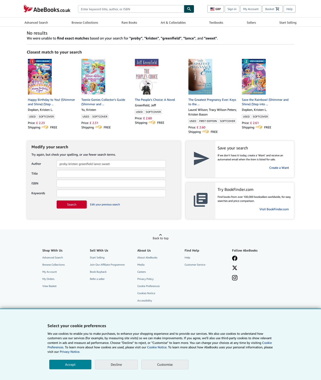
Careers (141, 271)
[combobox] (131, 9)
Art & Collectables (173, 22)
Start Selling (287, 22)
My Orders (48, 279)
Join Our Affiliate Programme (107, 264)
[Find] (189, 9)
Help (289, 9)
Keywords (38, 193)
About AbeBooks (147, 257)
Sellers (251, 22)
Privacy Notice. (70, 351)
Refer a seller (97, 279)
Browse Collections (85, 22)
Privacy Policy (145, 279)
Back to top (161, 238)
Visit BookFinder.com (274, 209)
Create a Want (279, 167)
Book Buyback (98, 271)
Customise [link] (165, 364)
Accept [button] (70, 364)
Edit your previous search (105, 204)
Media (140, 264)
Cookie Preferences (148, 286)
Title (34, 173)
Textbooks (216, 22)
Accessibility (144, 300)
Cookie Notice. (157, 347)
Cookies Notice (146, 293)
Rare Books (129, 22)
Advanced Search (36, 22)
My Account (251, 9)
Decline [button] (116, 364)
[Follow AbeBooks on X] (234, 268)
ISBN (34, 183)
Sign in (232, 9)
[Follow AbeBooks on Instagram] (234, 278)
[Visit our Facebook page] (234, 258)
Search (71, 204)
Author (36, 163)
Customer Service (195, 264)
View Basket (49, 286)
